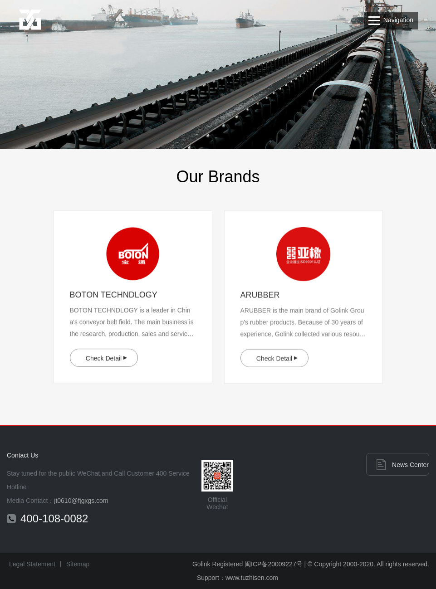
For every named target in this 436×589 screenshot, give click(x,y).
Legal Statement (32, 564)
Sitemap (77, 564)
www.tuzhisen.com (251, 577)
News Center (410, 464)
